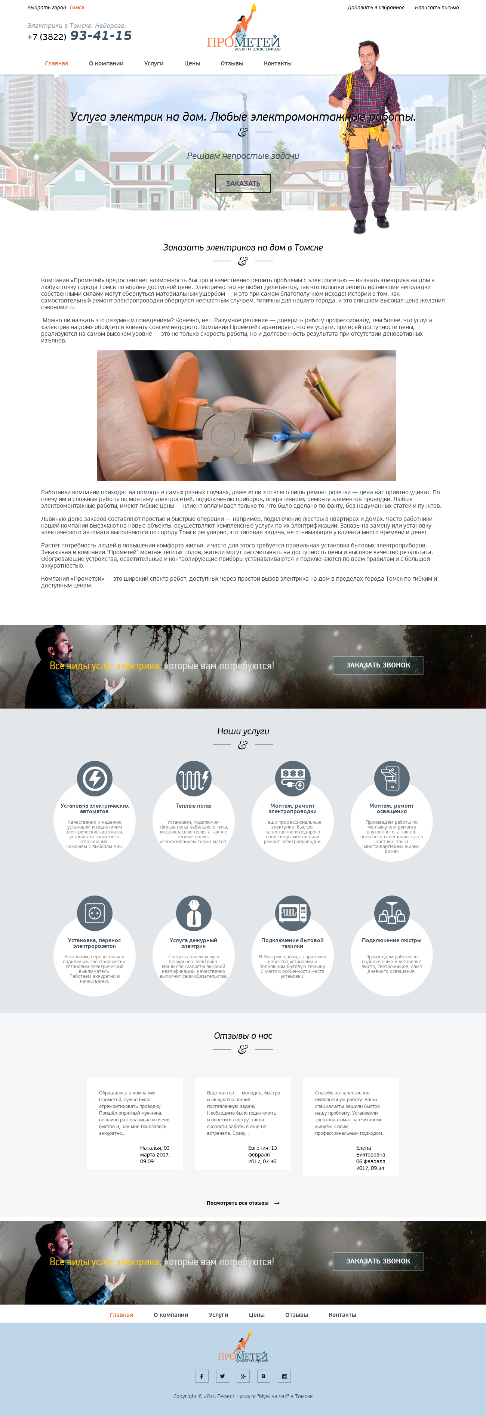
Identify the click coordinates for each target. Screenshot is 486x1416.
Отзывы (232, 63)
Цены (192, 63)
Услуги (154, 63)
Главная (56, 63)
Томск (76, 7)
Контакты (278, 63)
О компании (106, 63)
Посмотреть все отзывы (237, 1203)
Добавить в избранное (376, 7)
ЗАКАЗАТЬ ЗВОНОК (378, 665)
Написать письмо (437, 7)
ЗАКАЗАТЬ (243, 183)
